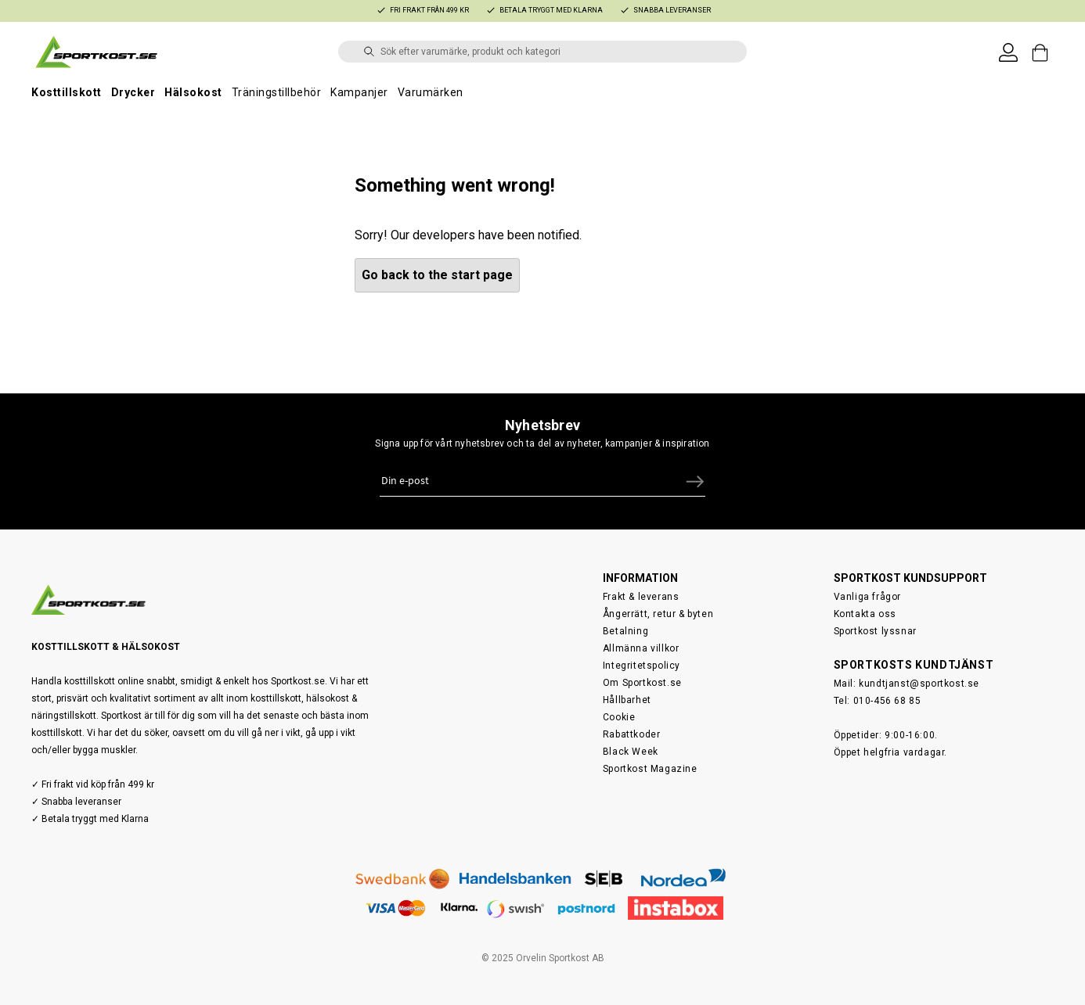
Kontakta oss (865, 613)
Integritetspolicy (641, 665)
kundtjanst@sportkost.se (919, 683)
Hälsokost (193, 92)
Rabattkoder (632, 734)
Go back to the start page (437, 274)
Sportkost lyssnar (875, 631)
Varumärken (430, 92)
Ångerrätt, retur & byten (658, 613)
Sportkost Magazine (650, 768)
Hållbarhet (627, 700)
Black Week (630, 751)
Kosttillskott (66, 92)
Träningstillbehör (277, 92)
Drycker (133, 92)
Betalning (625, 631)
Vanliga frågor (867, 596)
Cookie (619, 717)
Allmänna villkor (641, 648)
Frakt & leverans (641, 596)
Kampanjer (359, 92)
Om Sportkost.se (642, 682)
